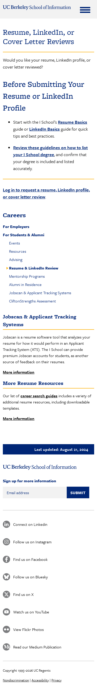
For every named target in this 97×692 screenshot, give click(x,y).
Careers (14, 215)
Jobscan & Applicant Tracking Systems (40, 293)
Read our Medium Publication (37, 647)
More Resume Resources (33, 383)
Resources (17, 251)
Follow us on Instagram (32, 542)
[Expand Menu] (85, 9)
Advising (15, 259)
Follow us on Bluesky (30, 577)
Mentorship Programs (27, 276)
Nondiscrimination (16, 680)
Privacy (56, 680)
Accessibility (40, 680)
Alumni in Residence (25, 284)
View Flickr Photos (28, 629)
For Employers (16, 226)
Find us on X (23, 594)
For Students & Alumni (23, 235)
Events (14, 243)
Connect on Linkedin (30, 524)
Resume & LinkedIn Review (33, 268)
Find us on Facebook (30, 559)
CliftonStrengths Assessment (32, 301)
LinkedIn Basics (44, 129)
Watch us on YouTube (31, 612)
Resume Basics (72, 122)
